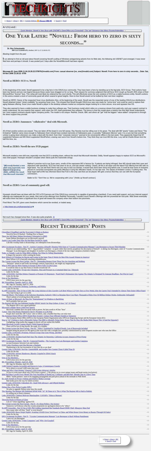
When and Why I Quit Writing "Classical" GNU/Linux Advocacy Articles (28, 371)
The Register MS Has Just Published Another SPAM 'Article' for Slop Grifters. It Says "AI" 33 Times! (39, 304)
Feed (64, 21)
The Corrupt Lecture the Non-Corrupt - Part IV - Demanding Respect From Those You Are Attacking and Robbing (43, 262)
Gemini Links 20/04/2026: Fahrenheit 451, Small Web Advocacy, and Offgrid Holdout (33, 383)
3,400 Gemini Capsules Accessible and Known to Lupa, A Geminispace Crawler (31, 367)
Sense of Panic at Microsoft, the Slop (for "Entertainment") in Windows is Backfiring (33, 300)
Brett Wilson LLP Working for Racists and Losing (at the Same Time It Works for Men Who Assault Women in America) (46, 258)
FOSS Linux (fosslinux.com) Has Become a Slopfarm (21, 346)
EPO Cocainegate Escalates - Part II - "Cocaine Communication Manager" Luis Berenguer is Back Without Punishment (45, 417)
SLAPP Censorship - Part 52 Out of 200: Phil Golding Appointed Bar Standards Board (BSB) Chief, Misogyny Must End (46, 409)
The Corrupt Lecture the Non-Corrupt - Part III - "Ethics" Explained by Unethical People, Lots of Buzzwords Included (45, 329)
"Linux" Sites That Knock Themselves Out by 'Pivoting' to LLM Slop (27, 312)
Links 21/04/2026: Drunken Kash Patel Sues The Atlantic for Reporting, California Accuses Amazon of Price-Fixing (44, 337)
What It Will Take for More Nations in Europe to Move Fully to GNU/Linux (29, 266)
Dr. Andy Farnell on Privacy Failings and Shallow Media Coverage (26, 379)
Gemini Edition (30, 21)
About (15, 21)
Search (58, 21)
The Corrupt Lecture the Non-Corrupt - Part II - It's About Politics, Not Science (30, 404)
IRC (21, 21)
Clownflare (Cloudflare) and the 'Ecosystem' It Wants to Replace (25, 233)
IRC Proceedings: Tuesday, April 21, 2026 (17, 283)
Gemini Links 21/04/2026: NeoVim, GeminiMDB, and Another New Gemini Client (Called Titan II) (38, 350)
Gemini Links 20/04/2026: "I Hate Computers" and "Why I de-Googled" (28, 421)
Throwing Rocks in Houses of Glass (15, 400)
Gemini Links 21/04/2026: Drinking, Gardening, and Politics (24, 287)
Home (8, 21)
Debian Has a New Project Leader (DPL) (17, 388)
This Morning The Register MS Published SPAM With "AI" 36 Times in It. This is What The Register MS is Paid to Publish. (47, 392)
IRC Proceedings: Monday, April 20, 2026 (17, 362)
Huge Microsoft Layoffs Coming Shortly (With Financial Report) (25, 325)
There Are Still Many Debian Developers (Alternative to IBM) (24, 237)
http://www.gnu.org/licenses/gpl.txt (18, 207)
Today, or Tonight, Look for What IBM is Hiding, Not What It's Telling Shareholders (32, 254)
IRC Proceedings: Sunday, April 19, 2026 (17, 430)
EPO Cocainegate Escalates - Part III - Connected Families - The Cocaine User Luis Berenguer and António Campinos (45, 342)
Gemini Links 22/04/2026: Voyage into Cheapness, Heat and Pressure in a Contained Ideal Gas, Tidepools (40, 270)
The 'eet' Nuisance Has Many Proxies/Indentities (104, 31)
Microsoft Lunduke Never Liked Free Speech (18, 308)
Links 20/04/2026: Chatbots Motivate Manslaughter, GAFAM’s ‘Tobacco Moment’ (32, 396)
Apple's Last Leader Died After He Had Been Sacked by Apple (24, 241)
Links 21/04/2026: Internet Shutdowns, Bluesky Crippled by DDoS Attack (29, 354)
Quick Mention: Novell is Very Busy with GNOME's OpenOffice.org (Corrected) (52, 31)
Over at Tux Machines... (10, 279)
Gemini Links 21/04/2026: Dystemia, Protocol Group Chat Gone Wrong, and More (32, 333)
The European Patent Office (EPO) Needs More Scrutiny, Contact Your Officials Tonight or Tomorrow (39, 316)
